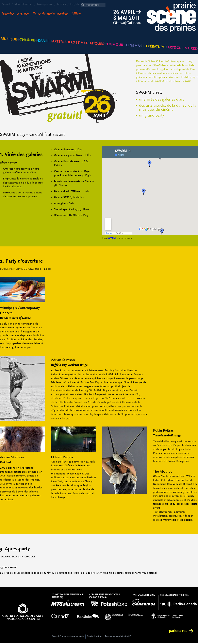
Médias (61, 4)
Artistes (23, 14)
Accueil (6, 4)
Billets (76, 14)
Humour (114, 38)
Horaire (8, 14)
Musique (9, 38)
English (74, 4)
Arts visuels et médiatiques (78, 38)
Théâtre (27, 38)
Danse (43, 38)
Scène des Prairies (172, 18)
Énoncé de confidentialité (118, 636)
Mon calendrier (23, 4)
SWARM (112, 238)
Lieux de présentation (50, 14)
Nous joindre (45, 4)
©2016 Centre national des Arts (67, 636)
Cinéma (132, 38)
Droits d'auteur (94, 636)
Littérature (153, 38)
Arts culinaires (182, 38)
